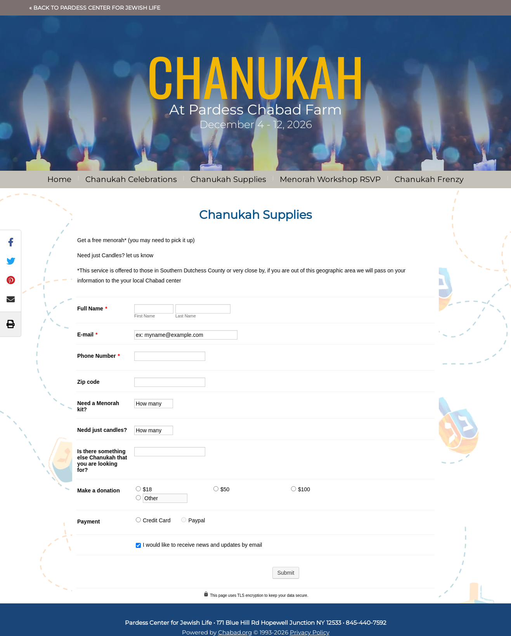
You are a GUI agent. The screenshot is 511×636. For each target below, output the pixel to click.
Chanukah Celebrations (131, 179)
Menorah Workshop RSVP (330, 179)
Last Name (185, 316)
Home (59, 179)
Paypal (196, 520)
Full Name (92, 308)
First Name (144, 316)
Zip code (88, 382)
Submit (285, 573)
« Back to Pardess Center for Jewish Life (94, 7)
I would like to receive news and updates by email (202, 545)
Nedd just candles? (102, 430)
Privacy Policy (309, 632)
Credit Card (157, 520)
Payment (88, 521)
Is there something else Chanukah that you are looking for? (102, 460)
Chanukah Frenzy (429, 179)
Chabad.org (235, 632)
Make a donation (98, 490)
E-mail (87, 334)
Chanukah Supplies (228, 179)
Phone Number (98, 356)
